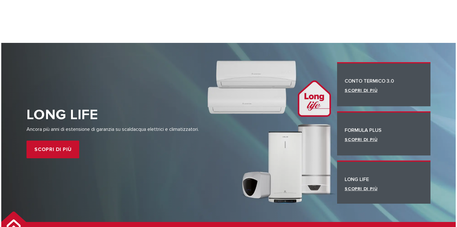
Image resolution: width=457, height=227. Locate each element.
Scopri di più (52, 149)
